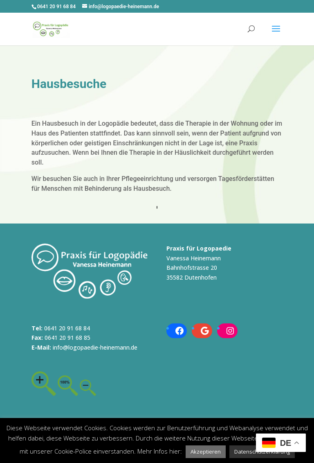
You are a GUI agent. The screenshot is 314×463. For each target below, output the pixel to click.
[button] (206, 451)
